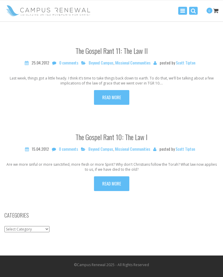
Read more (111, 97)
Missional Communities (133, 63)
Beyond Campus (101, 63)
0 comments (68, 63)
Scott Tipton (185, 63)
